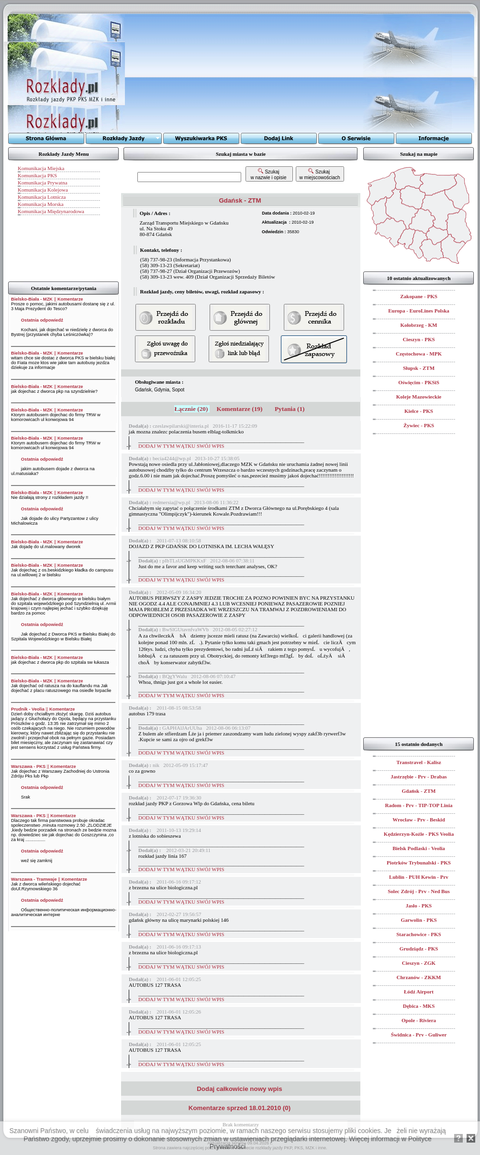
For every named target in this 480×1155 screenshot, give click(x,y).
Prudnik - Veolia (28, 709)
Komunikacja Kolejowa (43, 190)
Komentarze (70, 299)
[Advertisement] (244, 73)
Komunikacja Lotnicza (42, 197)
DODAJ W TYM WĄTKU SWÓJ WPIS (181, 446)
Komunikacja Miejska (41, 168)
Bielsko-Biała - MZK (32, 299)
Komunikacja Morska (41, 204)
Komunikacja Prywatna (42, 182)
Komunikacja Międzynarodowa (51, 211)
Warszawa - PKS (28, 766)
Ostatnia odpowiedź (42, 320)
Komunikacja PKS (37, 175)
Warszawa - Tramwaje (34, 879)
